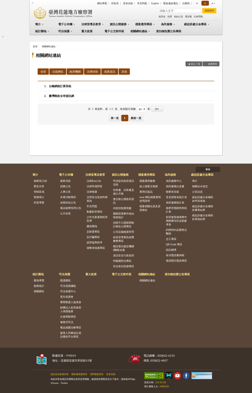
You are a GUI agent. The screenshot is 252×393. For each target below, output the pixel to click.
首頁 (35, 46)
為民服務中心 (174, 180)
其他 (124, 71)
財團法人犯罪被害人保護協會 (70, 309)
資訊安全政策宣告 (60, 374)
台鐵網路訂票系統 (60, 86)
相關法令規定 (200, 186)
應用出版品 (146, 191)
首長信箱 (128, 3)
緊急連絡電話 (170, 3)
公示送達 (65, 213)
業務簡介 (39, 197)
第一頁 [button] (115, 118)
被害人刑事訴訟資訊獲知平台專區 (70, 334)
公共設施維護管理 (123, 231)
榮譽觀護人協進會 (70, 302)
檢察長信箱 (172, 191)
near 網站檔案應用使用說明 (150, 198)
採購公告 (65, 186)
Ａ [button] (205, 3)
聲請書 (188, 16)
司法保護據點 (68, 285)
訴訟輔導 (171, 249)
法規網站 (57, 71)
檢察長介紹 (40, 180)
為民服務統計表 (175, 202)
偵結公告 (178, 16)
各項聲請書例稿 (175, 255)
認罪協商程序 (94, 242)
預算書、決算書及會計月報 (123, 191)
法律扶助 (92, 71)
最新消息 (65, 180)
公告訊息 (197, 191)
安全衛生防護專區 (123, 266)
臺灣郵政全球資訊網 (61, 96)
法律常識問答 (94, 186)
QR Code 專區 (174, 244)
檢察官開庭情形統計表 (176, 209)
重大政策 (87, 31)
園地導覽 (39, 280)
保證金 (162, 16)
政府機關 (75, 71)
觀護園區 (65, 280)
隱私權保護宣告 (79, 374)
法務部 (186, 3)
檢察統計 (39, 285)
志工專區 (171, 238)
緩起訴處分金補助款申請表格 (202, 198)
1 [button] (124, 118)
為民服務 (166, 24)
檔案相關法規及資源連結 (149, 208)
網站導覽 (102, 3)
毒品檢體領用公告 (70, 207)
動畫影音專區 (94, 211)
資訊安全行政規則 (123, 255)
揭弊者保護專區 (96, 247)
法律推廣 (92, 191)
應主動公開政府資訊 (123, 200)
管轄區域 (39, 191)
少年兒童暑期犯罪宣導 (97, 218)
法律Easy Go (94, 180)
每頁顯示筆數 (128, 108)
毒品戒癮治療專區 (70, 327)
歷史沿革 (39, 186)
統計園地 (40, 31)
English (155, 3)
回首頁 (115, 3)
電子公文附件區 (114, 31)
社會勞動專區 (68, 316)
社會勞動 (198, 16)
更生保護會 (66, 296)
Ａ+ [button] (213, 3)
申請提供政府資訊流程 (123, 182)
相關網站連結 (138, 31)
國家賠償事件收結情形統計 (123, 215)
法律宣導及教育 (91, 24)
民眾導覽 (39, 202)
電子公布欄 (65, 24)
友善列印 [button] (212, 63)
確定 (157, 109)
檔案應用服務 (147, 180)
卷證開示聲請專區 (176, 260)
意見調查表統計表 (176, 197)
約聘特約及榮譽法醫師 (176, 231)
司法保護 (63, 31)
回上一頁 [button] (195, 63)
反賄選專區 (93, 231)
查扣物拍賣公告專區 (168, 31)
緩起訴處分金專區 (195, 24)
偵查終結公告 (68, 202)
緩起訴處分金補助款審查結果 (202, 208)
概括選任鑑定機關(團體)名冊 (123, 248)
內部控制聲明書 (122, 208)
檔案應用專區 (143, 24)
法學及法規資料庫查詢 (97, 198)
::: (32, 2)
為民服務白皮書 (175, 186)
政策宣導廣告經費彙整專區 (123, 239)
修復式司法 (66, 322)
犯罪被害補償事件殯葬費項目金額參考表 (176, 220)
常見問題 (142, 3)
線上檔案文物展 (148, 186)
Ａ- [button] (197, 3)
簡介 (38, 24)
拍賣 (169, 16)
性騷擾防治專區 (122, 260)
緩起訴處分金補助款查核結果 (202, 217)
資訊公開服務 (118, 24)
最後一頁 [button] (136, 118)
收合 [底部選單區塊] (208, 169)
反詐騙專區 (93, 236)
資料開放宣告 (97, 374)
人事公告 (65, 191)
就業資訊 (109, 71)
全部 (43, 71)
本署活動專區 (68, 197)
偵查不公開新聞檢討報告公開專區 (123, 224)
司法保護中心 (68, 291)
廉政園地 (92, 226)
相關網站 (39, 291)
